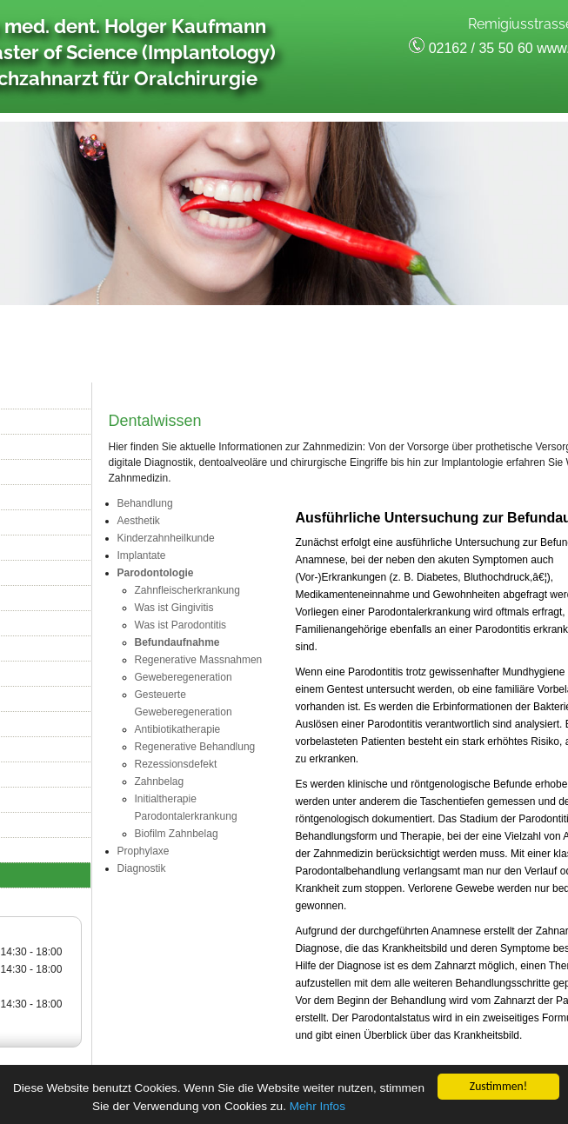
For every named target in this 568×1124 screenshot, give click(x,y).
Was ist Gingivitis (174, 608)
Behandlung (145, 503)
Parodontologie (155, 573)
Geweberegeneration (183, 677)
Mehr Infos (317, 1107)
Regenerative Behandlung (195, 747)
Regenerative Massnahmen (199, 660)
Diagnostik (141, 868)
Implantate (141, 555)
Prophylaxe (143, 851)
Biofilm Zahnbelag (176, 834)
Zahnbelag (159, 781)
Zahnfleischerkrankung (187, 590)
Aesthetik (138, 521)
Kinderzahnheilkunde (166, 538)
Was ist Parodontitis (181, 625)
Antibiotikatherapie (178, 729)
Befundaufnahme (177, 642)
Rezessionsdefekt (176, 764)
